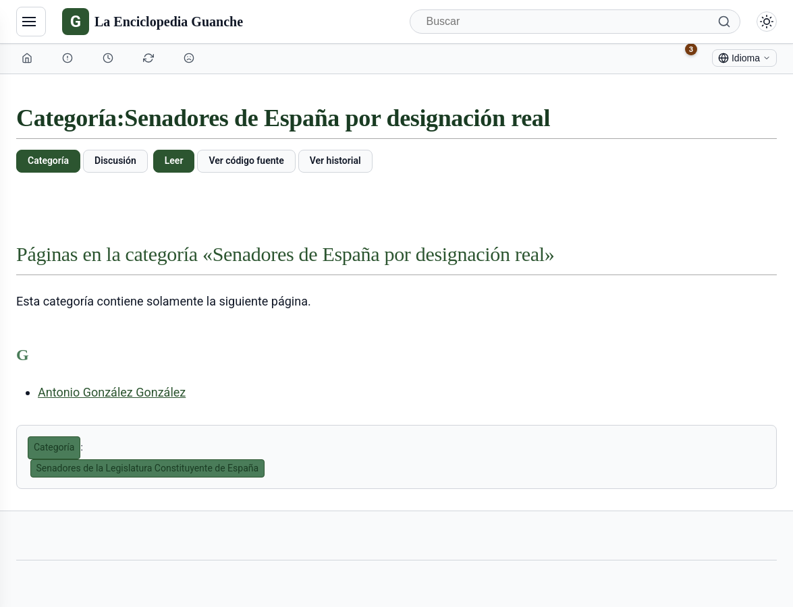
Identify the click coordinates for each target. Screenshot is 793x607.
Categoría (48, 160)
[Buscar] (575, 21)
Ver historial (335, 160)
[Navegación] (31, 21)
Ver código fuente (246, 160)
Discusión (115, 160)
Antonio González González (112, 392)
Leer (174, 160)
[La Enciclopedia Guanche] (152, 21)
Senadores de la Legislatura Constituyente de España (147, 468)
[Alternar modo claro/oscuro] (767, 21)
